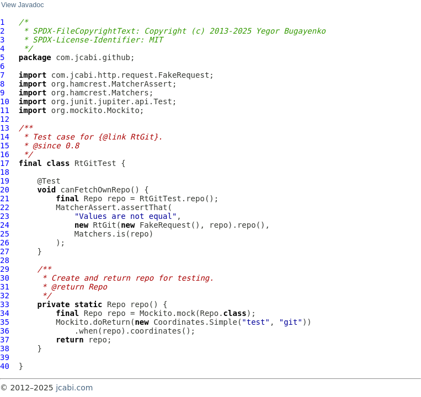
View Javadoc (22, 5)
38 (4, 348)
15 (4, 145)
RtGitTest (95, 163)
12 (4, 119)
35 (4, 322)
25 (4, 233)
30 (4, 277)
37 (4, 339)
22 (4, 207)
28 (4, 260)
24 (4, 225)
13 (4, 128)
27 (4, 251)
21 (4, 198)
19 (4, 180)
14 (4, 136)
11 (4, 110)
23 (4, 216)
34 (4, 313)
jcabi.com (74, 387)
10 (4, 101)
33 (4, 304)
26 (4, 242)
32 (4, 295)
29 (4, 269)
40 (4, 366)
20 (4, 189)
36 (4, 330)
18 (4, 172)
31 (4, 286)
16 (4, 154)
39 (4, 357)
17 (4, 163)
